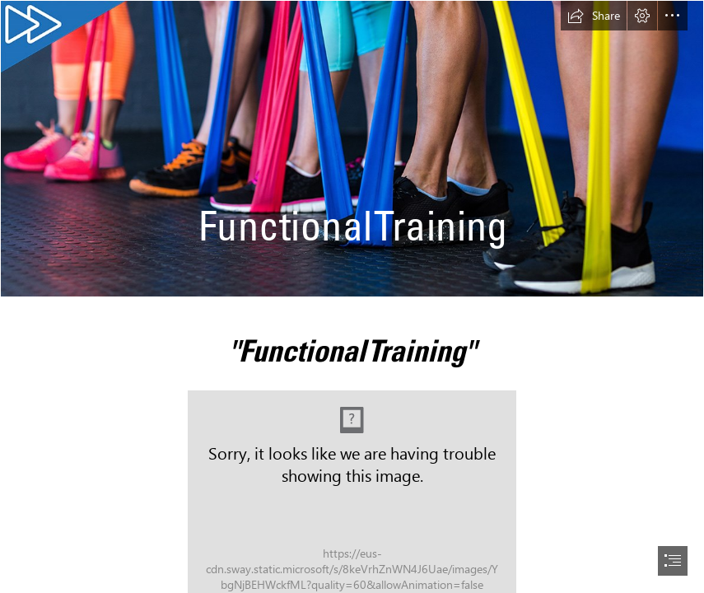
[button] (594, 15)
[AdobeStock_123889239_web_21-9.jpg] (352, 148)
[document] (352, 296)
